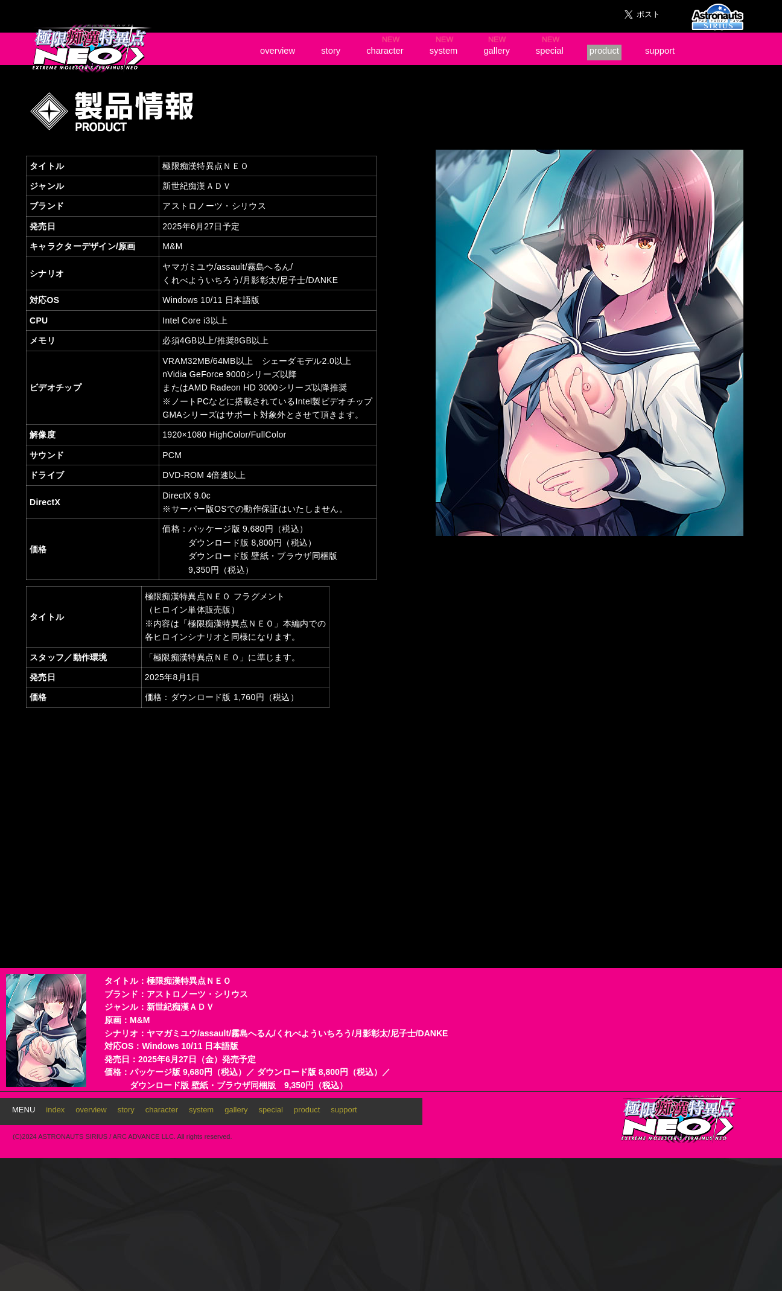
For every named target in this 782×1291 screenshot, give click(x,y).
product (604, 51)
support (660, 51)
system (444, 51)
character (385, 51)
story (330, 51)
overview (277, 51)
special (550, 51)
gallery (496, 51)
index (55, 1109)
